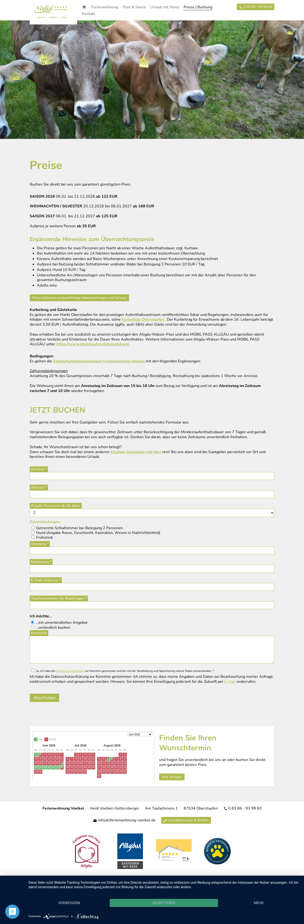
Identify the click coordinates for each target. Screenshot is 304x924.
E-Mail (230, 681)
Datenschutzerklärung (70, 671)
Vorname (38, 543)
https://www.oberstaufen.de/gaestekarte (92, 344)
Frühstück (44, 537)
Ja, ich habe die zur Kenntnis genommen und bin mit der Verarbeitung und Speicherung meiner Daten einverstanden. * (125, 671)
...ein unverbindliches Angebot (62, 622)
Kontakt (88, 13)
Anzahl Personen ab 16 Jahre (56, 505)
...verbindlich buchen (53, 627)
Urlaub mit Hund (164, 7)
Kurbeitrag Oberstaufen (143, 319)
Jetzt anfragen (172, 777)
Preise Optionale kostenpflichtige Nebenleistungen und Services (79, 298)
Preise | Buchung (198, 7)
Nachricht (39, 633)
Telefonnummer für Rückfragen (57, 598)
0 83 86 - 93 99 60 (242, 808)
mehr (259, 903)
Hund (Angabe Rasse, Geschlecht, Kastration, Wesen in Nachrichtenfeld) (98, 532)
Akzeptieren (163, 903)
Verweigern (69, 903)
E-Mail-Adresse (44, 580)
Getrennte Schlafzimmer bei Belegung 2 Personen (79, 528)
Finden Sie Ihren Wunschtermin (187, 743)
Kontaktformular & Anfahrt (186, 820)
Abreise (37, 487)
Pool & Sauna (134, 7)
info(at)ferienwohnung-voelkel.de (124, 820)
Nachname (40, 561)
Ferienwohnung (104, 7)
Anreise (37, 469)
